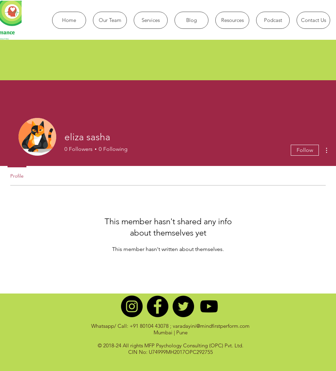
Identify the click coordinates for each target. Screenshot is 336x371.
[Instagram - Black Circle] (132, 306)
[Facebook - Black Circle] (157, 306)
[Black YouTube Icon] (209, 306)
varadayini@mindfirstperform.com (211, 326)
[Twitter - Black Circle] (183, 306)
